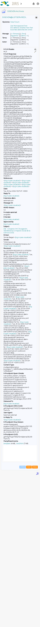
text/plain (7, 443)
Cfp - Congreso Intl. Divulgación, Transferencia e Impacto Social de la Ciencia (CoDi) (17, 231)
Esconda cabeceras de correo (21, 30)
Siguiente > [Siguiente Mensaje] (15, 36)
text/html (19, 443)
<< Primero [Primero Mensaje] (15, 34)
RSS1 (29, 618)
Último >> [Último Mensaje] (24, 36)
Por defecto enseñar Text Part (21, 28)
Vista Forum (14, 22)
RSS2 (35, 618)
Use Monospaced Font (18, 26)
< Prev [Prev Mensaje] (23, 34)
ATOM (22, 618)
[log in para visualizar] (12, 181)
